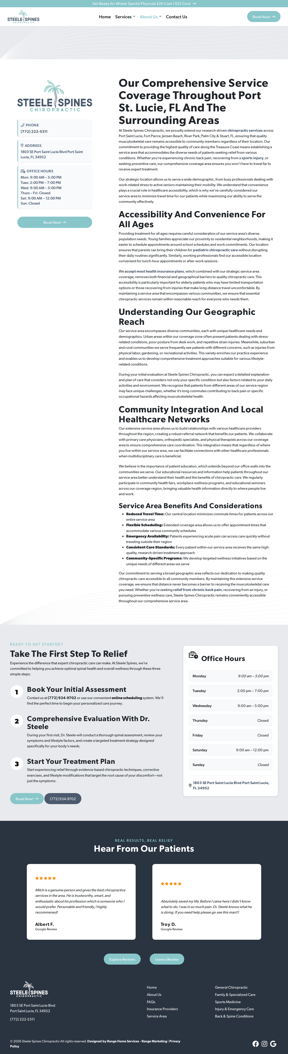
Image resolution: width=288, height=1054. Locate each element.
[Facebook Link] (255, 1043)
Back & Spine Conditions (234, 1016)
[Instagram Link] (264, 1043)
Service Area (157, 1016)
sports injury (252, 157)
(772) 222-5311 (34, 131)
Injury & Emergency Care (234, 1008)
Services (123, 16)
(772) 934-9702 (62, 697)
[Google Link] (273, 1043)
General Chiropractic (231, 987)
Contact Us (176, 16)
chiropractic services (245, 130)
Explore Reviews (122, 959)
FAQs (151, 1001)
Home (105, 16)
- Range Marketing (153, 1041)
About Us (149, 16)
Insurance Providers (162, 1008)
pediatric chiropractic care (215, 249)
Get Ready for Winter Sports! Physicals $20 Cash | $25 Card (144, 3)
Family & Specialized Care (235, 994)
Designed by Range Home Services (113, 1041)
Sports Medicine (228, 1001)
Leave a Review (167, 959)
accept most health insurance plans (154, 271)
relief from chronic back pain (197, 589)
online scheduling (127, 697)
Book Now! (264, 16)
